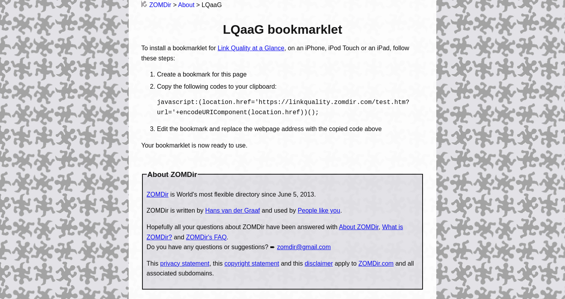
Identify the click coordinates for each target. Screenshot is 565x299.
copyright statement (251, 263)
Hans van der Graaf (232, 210)
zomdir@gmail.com (304, 247)
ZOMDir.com (376, 263)
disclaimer (318, 263)
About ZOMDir (359, 227)
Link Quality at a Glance (251, 48)
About (186, 5)
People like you (319, 210)
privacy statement (184, 263)
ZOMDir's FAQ (206, 237)
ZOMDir (156, 5)
